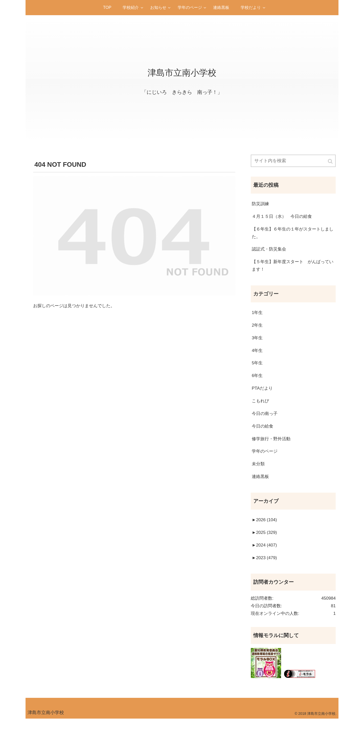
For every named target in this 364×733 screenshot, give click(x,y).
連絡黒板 (261, 486)
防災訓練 (261, 204)
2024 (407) (265, 556)
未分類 (258, 473)
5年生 (257, 368)
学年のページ (265, 460)
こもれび (261, 408)
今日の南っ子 (265, 421)
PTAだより (263, 394)
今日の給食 (263, 434)
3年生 (257, 342)
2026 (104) (265, 530)
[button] (330, 161)
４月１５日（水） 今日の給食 (283, 217)
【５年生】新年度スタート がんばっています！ (293, 268)
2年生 (257, 329)
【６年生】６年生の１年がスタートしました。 (293, 234)
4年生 (257, 356)
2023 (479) (265, 569)
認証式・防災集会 (270, 251)
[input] (293, 161)
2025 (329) (265, 543)
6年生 (257, 382)
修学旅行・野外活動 (272, 447)
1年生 (257, 316)
